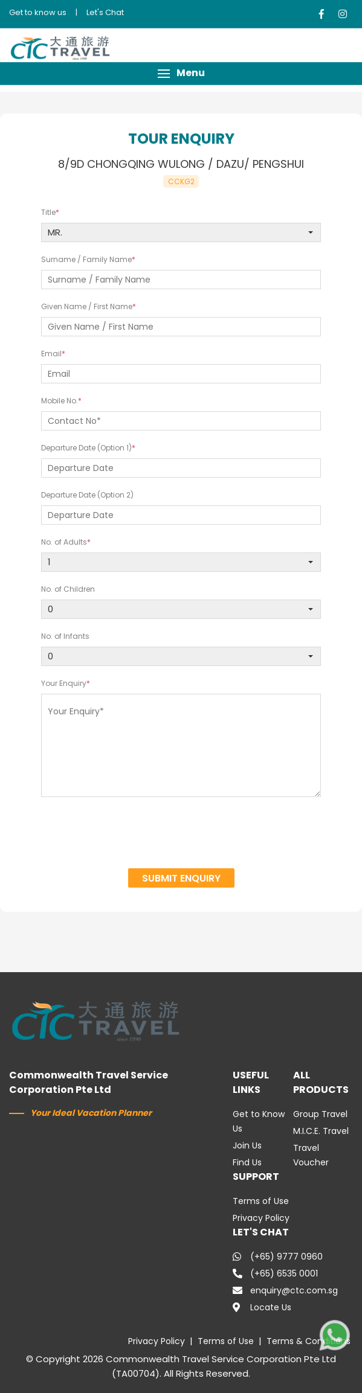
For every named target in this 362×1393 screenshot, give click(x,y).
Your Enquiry (63, 683)
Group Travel (320, 1114)
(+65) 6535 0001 (275, 1273)
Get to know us (37, 12)
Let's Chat (105, 12)
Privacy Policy (261, 1218)
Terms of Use (261, 1201)
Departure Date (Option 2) (87, 495)
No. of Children (68, 589)
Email (51, 353)
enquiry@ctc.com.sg (285, 1290)
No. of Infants (65, 636)
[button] (181, 73)
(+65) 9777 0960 (278, 1256)
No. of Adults (64, 542)
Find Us (247, 1162)
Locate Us (262, 1307)
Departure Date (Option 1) (86, 448)
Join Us (247, 1145)
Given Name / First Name (86, 306)
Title (48, 212)
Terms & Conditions (309, 1341)
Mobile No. (59, 400)
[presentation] (181, 834)
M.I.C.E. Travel (321, 1131)
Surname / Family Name (86, 259)
